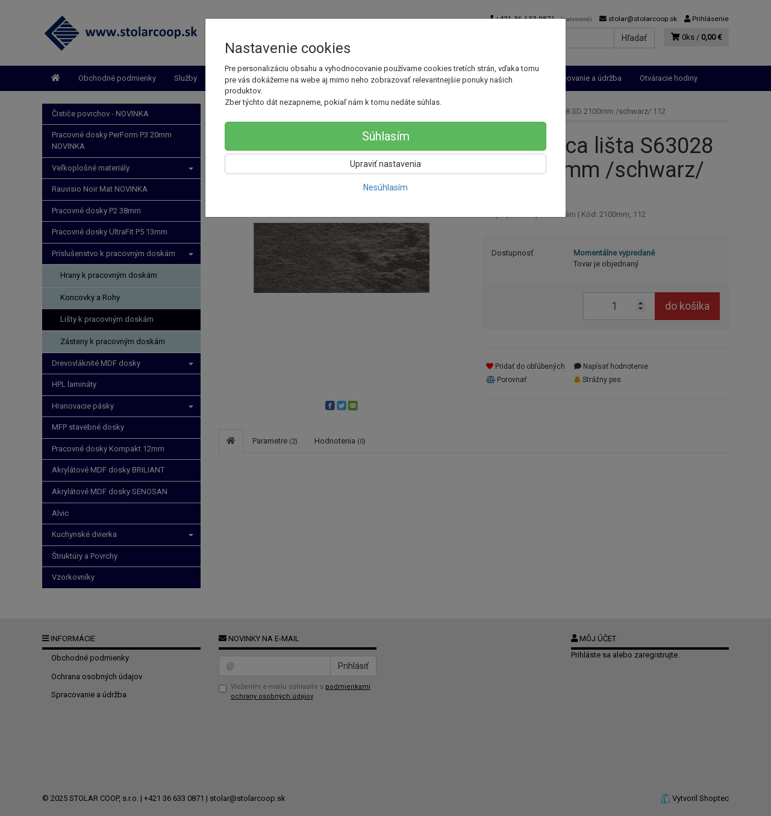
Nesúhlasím (385, 187)
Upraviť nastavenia (385, 164)
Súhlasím (386, 136)
